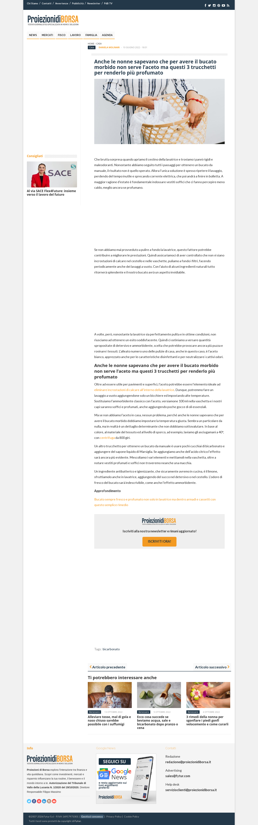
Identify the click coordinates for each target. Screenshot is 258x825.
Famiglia (91, 35)
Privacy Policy (113, 816)
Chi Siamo (32, 3)
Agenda (107, 35)
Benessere (94, 712)
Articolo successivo (211, 667)
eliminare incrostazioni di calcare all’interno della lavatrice (134, 390)
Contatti (46, 3)
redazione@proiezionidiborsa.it (188, 762)
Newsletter (93, 3)
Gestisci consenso (92, 816)
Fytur (78, 820)
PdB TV (108, 3)
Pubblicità (77, 3)
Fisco (61, 35)
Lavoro (75, 35)
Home (91, 43)
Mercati (47, 35)
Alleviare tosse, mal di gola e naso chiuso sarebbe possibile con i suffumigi (109, 720)
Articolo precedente (108, 667)
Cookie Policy (131, 816)
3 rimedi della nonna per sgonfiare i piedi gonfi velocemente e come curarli (207, 720)
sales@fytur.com (177, 776)
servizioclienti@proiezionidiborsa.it (191, 790)
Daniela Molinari (109, 47)
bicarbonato (111, 649)
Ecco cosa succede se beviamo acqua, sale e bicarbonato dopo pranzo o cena (157, 722)
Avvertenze (61, 3)
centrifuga (107, 438)
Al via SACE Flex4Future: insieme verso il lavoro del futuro (51, 193)
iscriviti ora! (159, 541)
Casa (99, 43)
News (33, 35)
